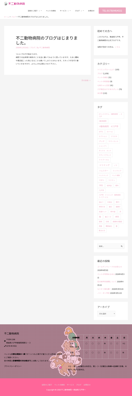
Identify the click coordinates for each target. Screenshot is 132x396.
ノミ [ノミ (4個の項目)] (115, 165)
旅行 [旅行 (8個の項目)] (117, 202)
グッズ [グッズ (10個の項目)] (101, 141)
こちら (117, 47)
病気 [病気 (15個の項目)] (117, 216)
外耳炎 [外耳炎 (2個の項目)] (109, 202)
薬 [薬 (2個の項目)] (116, 226)
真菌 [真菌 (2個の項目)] (100, 226)
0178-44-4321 (11, 346)
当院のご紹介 (47, 384)
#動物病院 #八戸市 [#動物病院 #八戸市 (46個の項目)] (108, 126)
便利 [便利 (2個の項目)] (116, 185)
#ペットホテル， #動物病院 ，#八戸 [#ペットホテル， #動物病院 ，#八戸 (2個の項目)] (110, 115)
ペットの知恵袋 (103, 81)
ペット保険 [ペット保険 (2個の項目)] (116, 175)
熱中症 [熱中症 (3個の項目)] (112, 211)
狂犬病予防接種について (107, 281)
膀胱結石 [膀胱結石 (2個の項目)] (109, 226)
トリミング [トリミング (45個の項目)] (104, 165)
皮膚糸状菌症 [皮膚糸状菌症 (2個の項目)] (117, 221)
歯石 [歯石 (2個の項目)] (110, 207)
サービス (70, 384)
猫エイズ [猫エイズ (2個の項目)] (108, 217)
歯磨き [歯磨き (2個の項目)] (118, 207)
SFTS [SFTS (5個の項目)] (101, 131)
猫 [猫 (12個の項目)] (100, 216)
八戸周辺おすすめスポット (107, 89)
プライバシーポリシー (13, 366)
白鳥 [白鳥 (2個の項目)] (107, 221)
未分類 (100, 93)
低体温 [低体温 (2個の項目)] (109, 185)
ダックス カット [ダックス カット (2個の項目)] (105, 150)
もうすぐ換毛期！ (104, 289)
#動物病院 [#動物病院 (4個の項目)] (103, 121)
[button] (112, 11)
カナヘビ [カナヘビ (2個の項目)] (110, 132)
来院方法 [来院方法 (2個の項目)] (102, 207)
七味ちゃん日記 (103, 85)
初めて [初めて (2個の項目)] (101, 202)
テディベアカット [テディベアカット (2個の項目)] (105, 155)
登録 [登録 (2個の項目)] (100, 221)
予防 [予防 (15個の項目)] (101, 185)
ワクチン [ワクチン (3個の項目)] (111, 180)
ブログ (32, 47)
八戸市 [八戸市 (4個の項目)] (101, 190)
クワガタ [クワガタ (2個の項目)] (114, 136)
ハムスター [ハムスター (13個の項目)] (103, 170)
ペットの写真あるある (106, 274)
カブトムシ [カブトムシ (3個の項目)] (103, 136)
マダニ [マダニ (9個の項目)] (101, 180)
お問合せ (87, 384)
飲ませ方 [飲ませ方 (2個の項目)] (102, 230)
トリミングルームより (106, 69)
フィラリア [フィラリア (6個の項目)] (117, 170)
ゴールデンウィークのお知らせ (109, 266)
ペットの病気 (102, 77)
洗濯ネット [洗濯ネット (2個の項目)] (103, 211)
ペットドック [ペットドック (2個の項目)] (103, 175)
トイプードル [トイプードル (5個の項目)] (104, 159)
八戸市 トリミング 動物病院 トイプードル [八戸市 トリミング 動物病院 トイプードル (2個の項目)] (110, 196)
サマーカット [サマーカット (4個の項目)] (113, 141)
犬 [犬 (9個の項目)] (120, 211)
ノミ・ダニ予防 (103, 293)
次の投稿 (86, 80)
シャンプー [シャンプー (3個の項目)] (103, 146)
